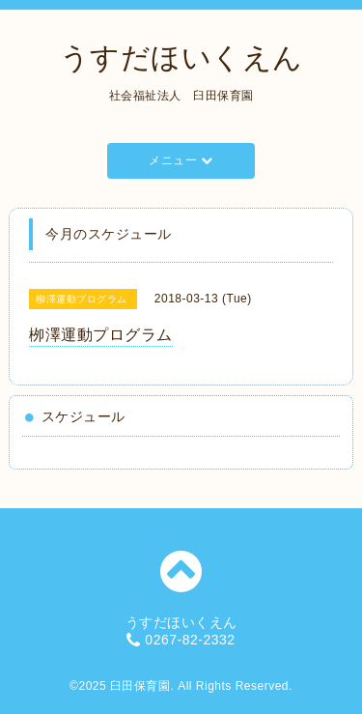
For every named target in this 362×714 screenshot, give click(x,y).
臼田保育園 (140, 686)
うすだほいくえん (181, 57)
